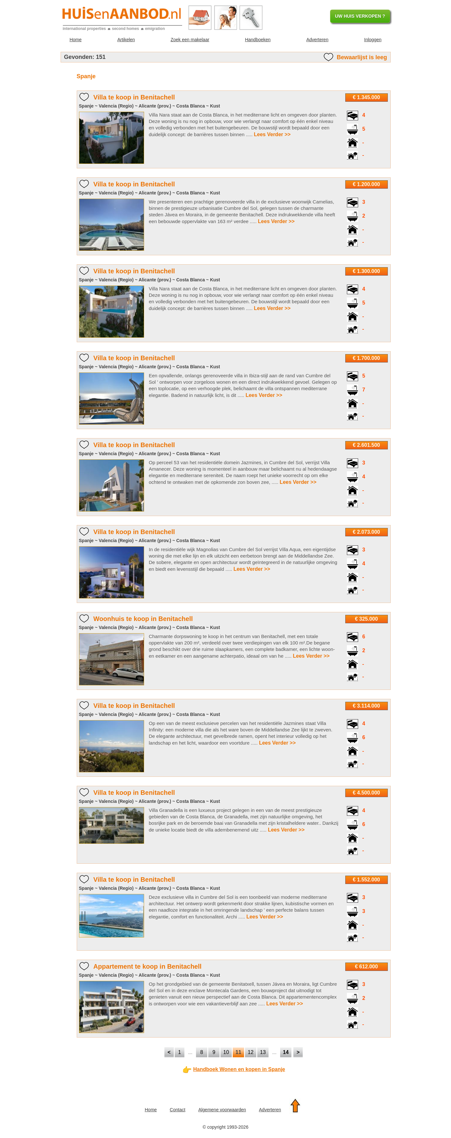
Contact (177, 1109)
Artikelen (126, 39)
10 (226, 1052)
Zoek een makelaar (190, 39)
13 (263, 1052)
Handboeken (257, 39)
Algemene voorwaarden (222, 1109)
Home (76, 39)
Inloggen (373, 39)
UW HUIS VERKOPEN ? (360, 16)
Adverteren (317, 39)
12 (251, 1052)
